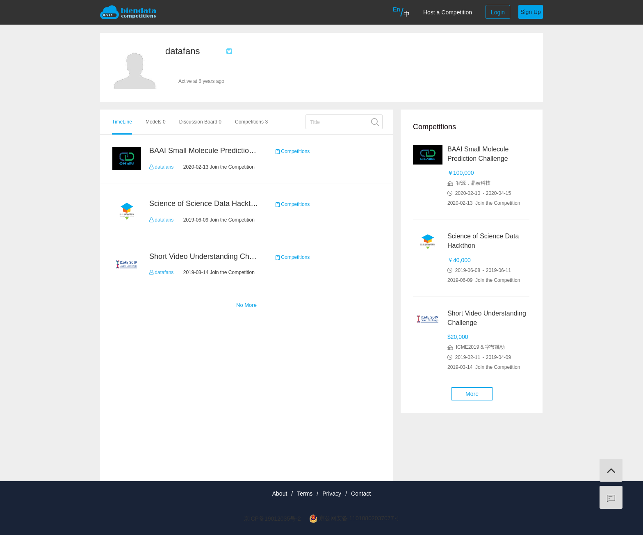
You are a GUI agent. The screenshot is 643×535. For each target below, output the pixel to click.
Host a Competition (447, 12)
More (472, 394)
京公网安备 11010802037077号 (359, 518)
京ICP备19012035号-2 (272, 518)
